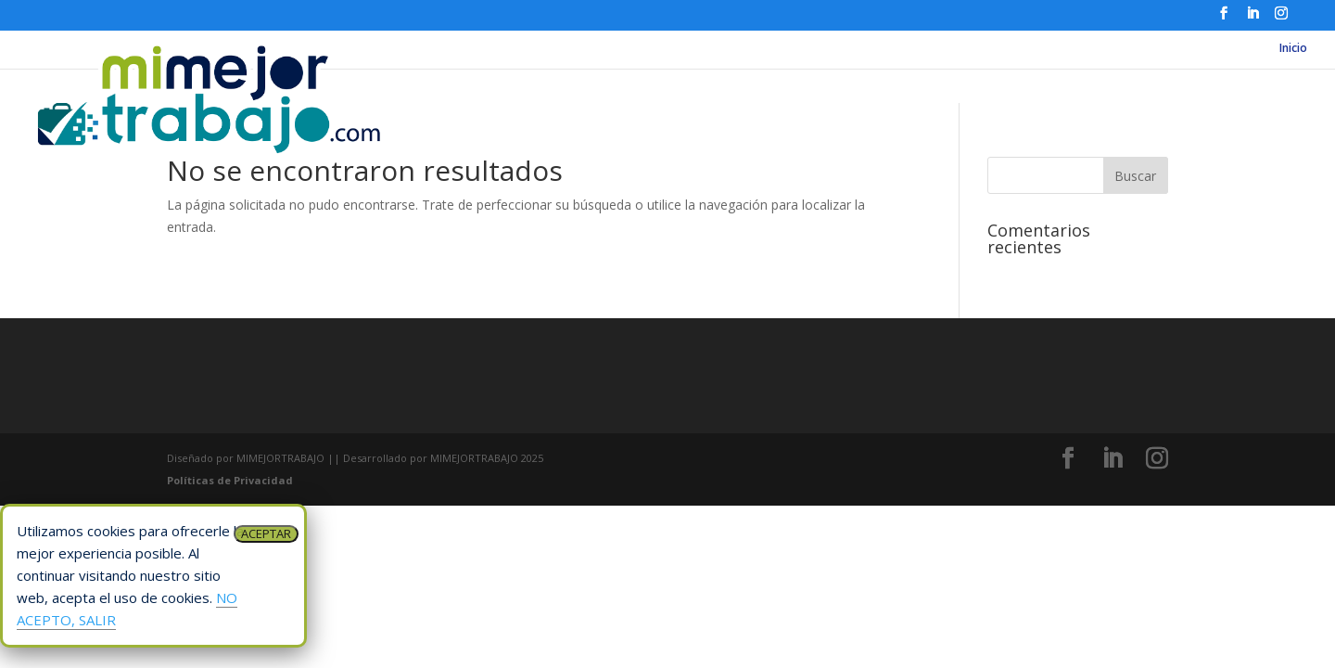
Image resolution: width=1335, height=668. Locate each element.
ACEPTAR (266, 533)
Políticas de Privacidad (230, 480)
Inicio (1293, 49)
